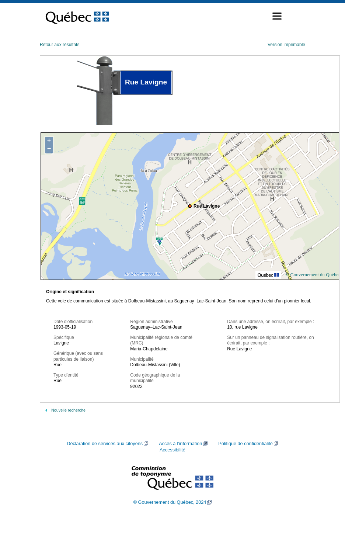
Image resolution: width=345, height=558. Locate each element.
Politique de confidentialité (245, 443)
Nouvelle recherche (68, 410)
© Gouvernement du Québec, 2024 (169, 502)
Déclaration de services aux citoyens (105, 443)
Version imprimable (286, 44)
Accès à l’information (180, 443)
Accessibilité (172, 450)
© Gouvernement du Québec (313, 274)
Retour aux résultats (59, 44)
